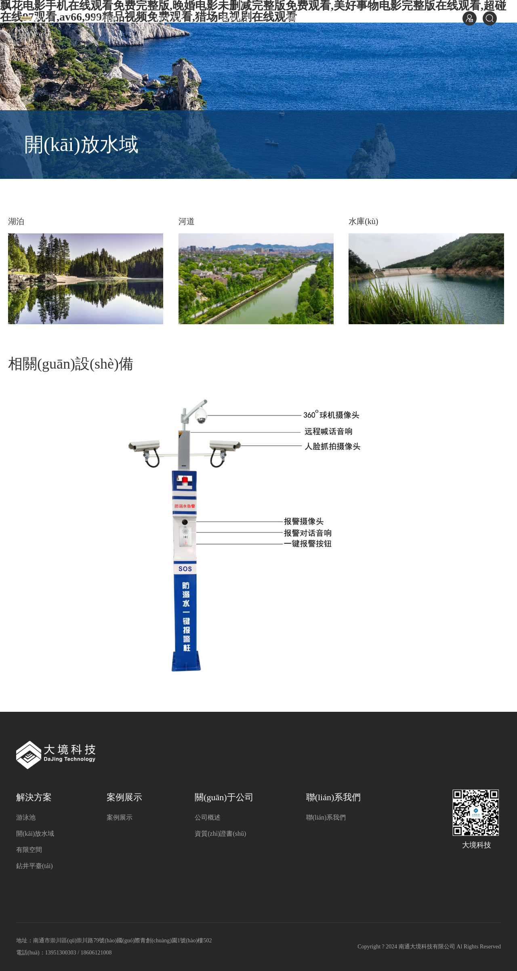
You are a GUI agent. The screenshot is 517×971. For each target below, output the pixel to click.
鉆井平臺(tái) (34, 865)
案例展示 (235, 18)
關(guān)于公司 (311, 18)
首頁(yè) (106, 18)
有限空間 (29, 849)
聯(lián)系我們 (393, 18)
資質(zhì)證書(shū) (220, 833)
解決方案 (170, 18)
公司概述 (208, 817)
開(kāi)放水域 (35, 833)
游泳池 (26, 817)
